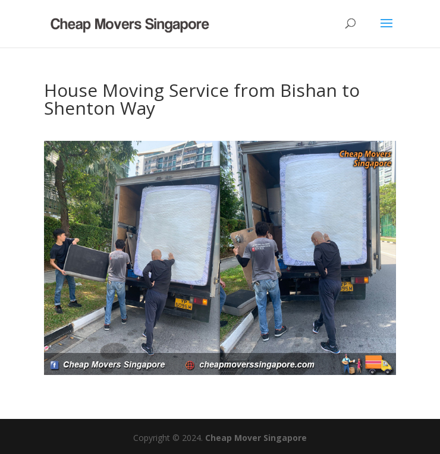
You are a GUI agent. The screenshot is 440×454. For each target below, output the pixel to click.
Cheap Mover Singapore (256, 437)
